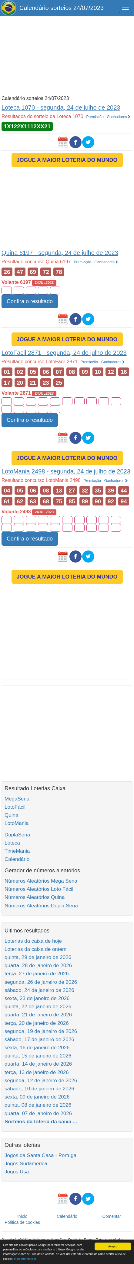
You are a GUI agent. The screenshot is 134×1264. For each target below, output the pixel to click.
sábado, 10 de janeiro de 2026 (39, 1089)
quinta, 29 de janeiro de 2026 (38, 957)
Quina (11, 815)
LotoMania (16, 823)
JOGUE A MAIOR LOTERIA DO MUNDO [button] (67, 160)
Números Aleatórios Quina (35, 897)
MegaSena (17, 799)
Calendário (17, 859)
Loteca (12, 843)
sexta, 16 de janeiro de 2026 (37, 1048)
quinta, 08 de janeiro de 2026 (38, 1105)
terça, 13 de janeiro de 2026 (37, 1072)
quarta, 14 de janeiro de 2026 (38, 1064)
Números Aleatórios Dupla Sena (41, 906)
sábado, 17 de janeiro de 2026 (39, 1039)
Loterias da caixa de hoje (33, 941)
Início (22, 1216)
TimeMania (17, 851)
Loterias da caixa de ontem (35, 949)
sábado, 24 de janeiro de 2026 (39, 990)
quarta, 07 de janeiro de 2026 (38, 1113)
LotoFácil (15, 807)
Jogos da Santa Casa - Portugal (41, 1155)
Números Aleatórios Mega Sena (41, 881)
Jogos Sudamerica (26, 1163)
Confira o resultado (30, 301)
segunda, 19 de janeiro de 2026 (41, 1031)
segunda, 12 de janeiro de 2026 (41, 1080)
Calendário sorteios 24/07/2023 (61, 8)
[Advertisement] (67, 55)
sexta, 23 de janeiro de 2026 (37, 998)
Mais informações (25, 1259)
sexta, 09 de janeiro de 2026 (37, 1097)
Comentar (111, 1216)
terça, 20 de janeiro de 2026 (37, 1023)
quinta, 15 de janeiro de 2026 (38, 1056)
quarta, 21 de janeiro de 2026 (38, 1015)
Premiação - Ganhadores (108, 117)
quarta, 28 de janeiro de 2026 (38, 965)
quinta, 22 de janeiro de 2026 (38, 1006)
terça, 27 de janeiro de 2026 (37, 974)
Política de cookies (22, 1222)
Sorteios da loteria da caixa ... (41, 1121)
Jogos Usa (17, 1172)
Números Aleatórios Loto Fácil (39, 889)
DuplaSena (17, 835)
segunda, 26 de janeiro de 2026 (41, 982)
